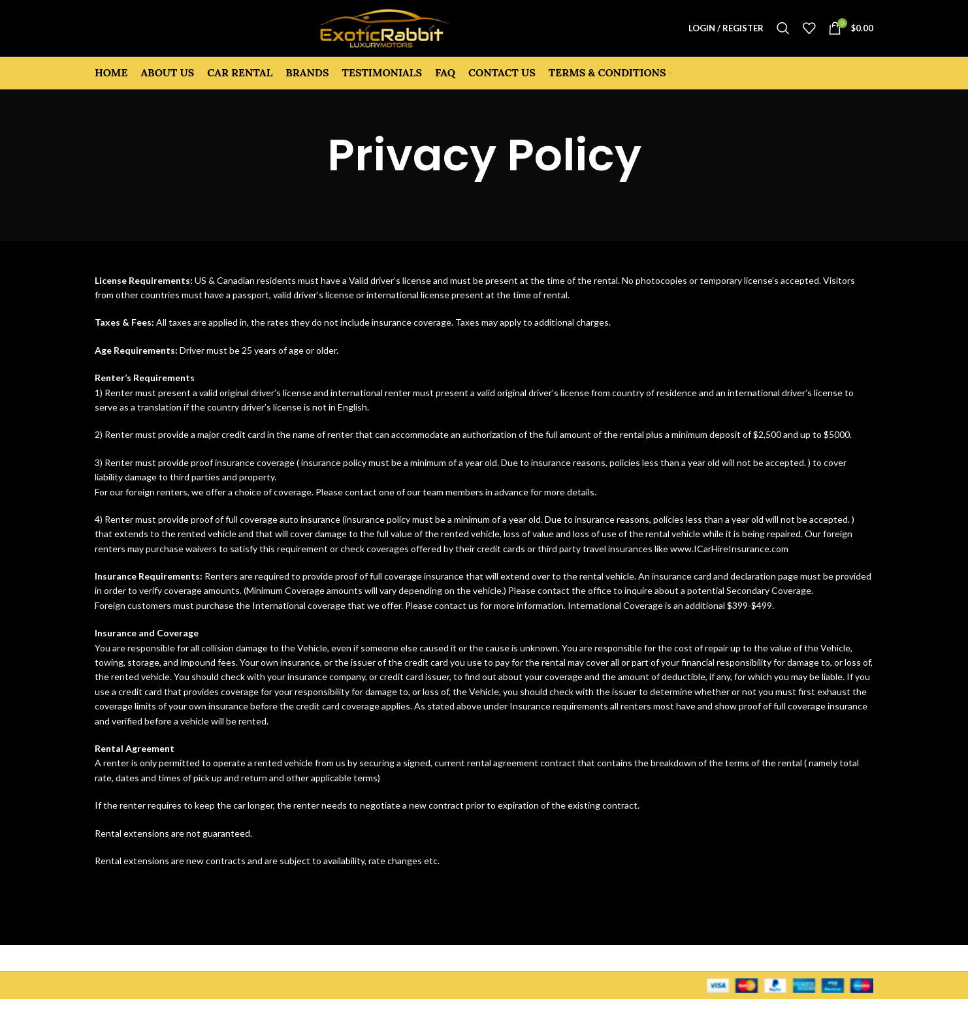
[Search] (783, 34)
